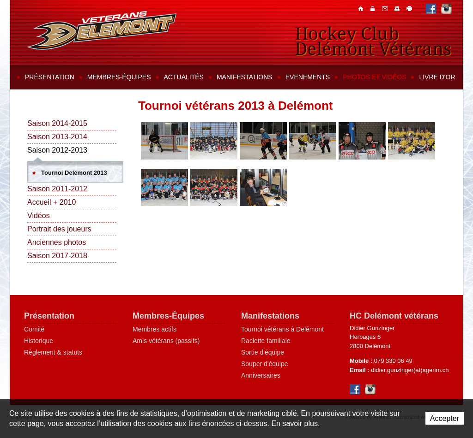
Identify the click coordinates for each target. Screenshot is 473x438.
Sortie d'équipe (262, 352)
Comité (34, 329)
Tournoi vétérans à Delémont (282, 329)
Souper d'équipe (264, 363)
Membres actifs (154, 329)
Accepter (444, 418)
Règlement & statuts (53, 352)
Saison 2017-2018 (57, 256)
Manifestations (245, 77)
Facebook (431, 8)
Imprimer (409, 8)
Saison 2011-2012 (57, 189)
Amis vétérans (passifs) (166, 340)
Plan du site (397, 8)
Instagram (446, 8)
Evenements (307, 77)
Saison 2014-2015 (57, 123)
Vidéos (38, 215)
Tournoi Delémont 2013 (74, 172)
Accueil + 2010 (51, 202)
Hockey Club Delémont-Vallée (101, 30)
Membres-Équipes (168, 315)
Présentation (49, 77)
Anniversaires (260, 375)
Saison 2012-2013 (57, 150)
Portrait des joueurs (59, 229)
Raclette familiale (266, 340)
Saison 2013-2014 (57, 137)
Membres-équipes (119, 77)
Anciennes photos (56, 242)
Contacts (373, 8)
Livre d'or (437, 77)
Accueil (361, 8)
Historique (38, 340)
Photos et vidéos (374, 77)
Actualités (184, 77)
